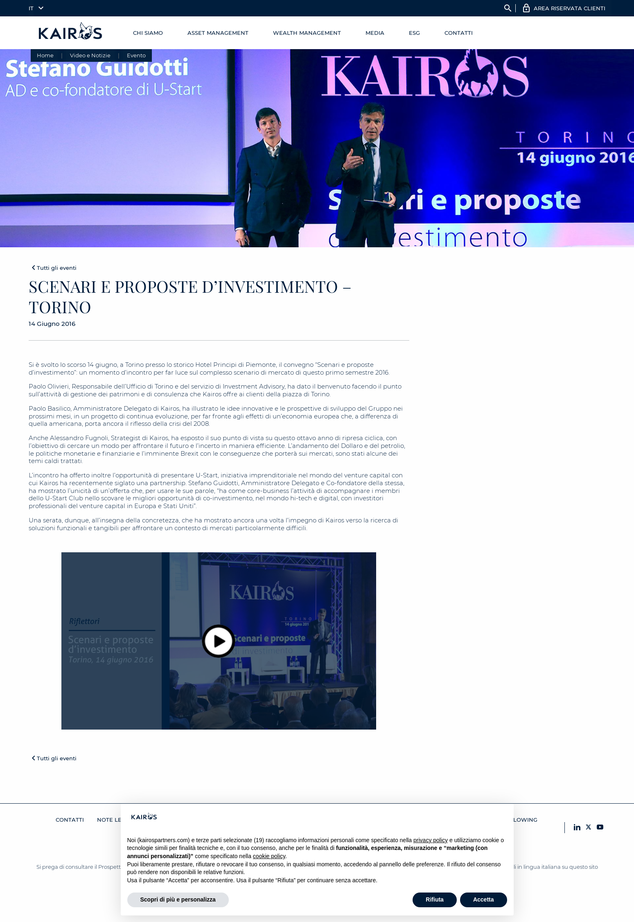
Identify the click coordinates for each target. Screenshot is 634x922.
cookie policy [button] (269, 856)
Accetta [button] (483, 899)
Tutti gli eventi (57, 267)
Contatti (458, 32)
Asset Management (217, 32)
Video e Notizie (90, 55)
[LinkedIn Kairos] (577, 827)
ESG (414, 32)
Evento (136, 55)
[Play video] (219, 641)
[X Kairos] (588, 827)
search (508, 8)
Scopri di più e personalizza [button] (178, 899)
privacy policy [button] (430, 840)
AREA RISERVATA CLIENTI (569, 8)
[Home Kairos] (71, 32)
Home (45, 55)
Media (375, 32)
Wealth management (307, 32)
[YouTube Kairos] (600, 827)
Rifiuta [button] (435, 899)
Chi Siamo (148, 32)
